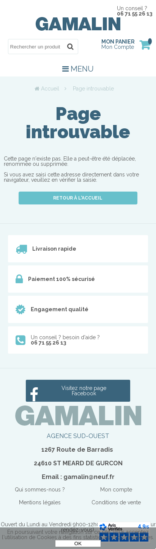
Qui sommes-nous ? (40, 490)
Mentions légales (40, 502)
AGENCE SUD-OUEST (78, 436)
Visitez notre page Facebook (83, 390)
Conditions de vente (116, 502)
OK (78, 543)
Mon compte (116, 490)
